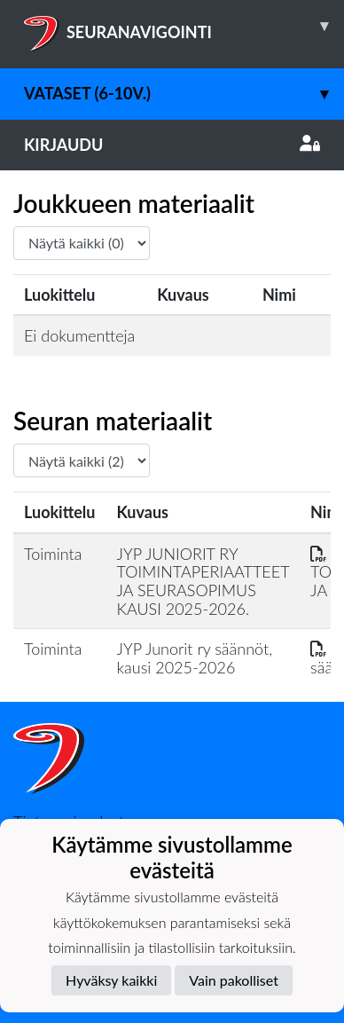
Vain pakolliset (233, 980)
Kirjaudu (172, 144)
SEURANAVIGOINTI (184, 25)
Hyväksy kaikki (111, 980)
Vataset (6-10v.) (184, 93)
